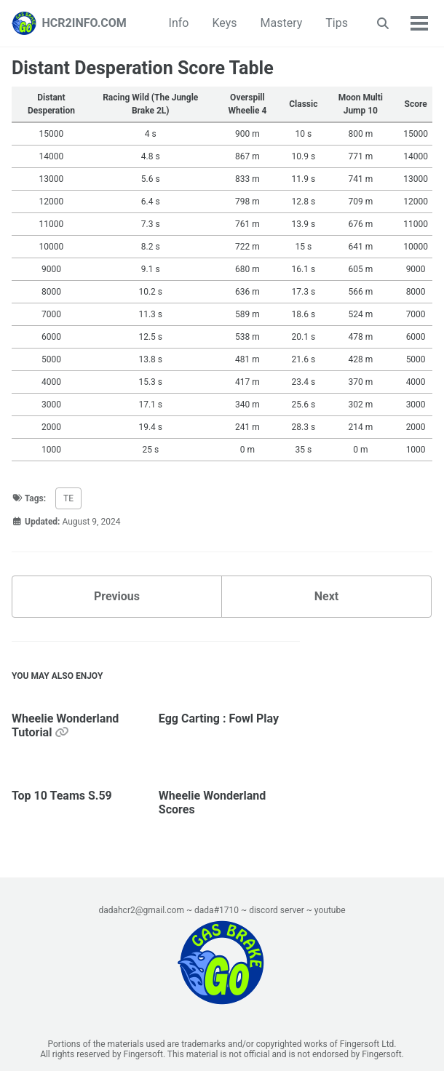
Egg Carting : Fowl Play (219, 718)
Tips (336, 23)
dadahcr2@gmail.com (141, 910)
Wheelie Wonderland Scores (212, 802)
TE (68, 498)
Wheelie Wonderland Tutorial (65, 725)
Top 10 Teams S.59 (62, 796)
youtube (330, 910)
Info (179, 23)
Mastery (282, 23)
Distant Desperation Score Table (143, 68)
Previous (117, 596)
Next (326, 596)
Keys (224, 23)
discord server (276, 910)
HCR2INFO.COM (84, 23)
